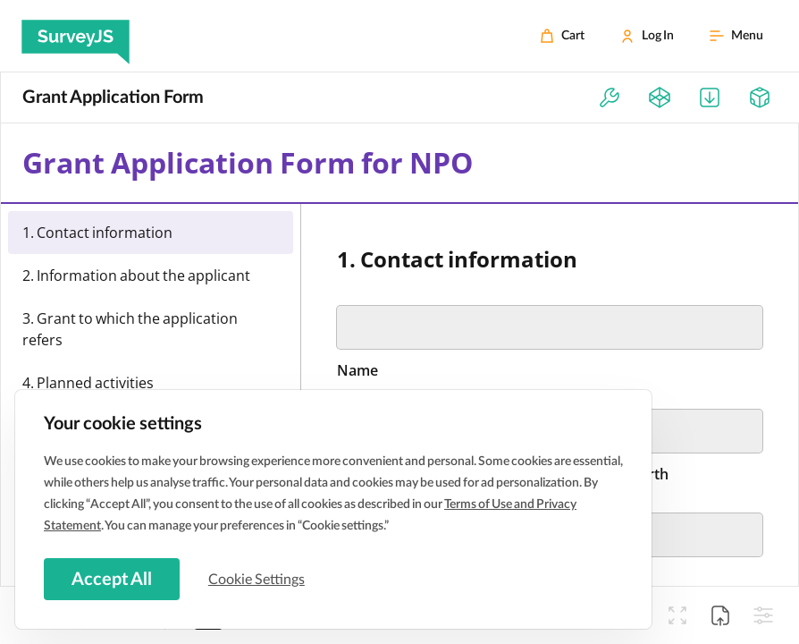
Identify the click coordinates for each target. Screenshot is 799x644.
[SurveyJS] (75, 35)
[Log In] (647, 36)
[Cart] (562, 36)
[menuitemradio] (150, 232)
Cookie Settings (258, 579)
